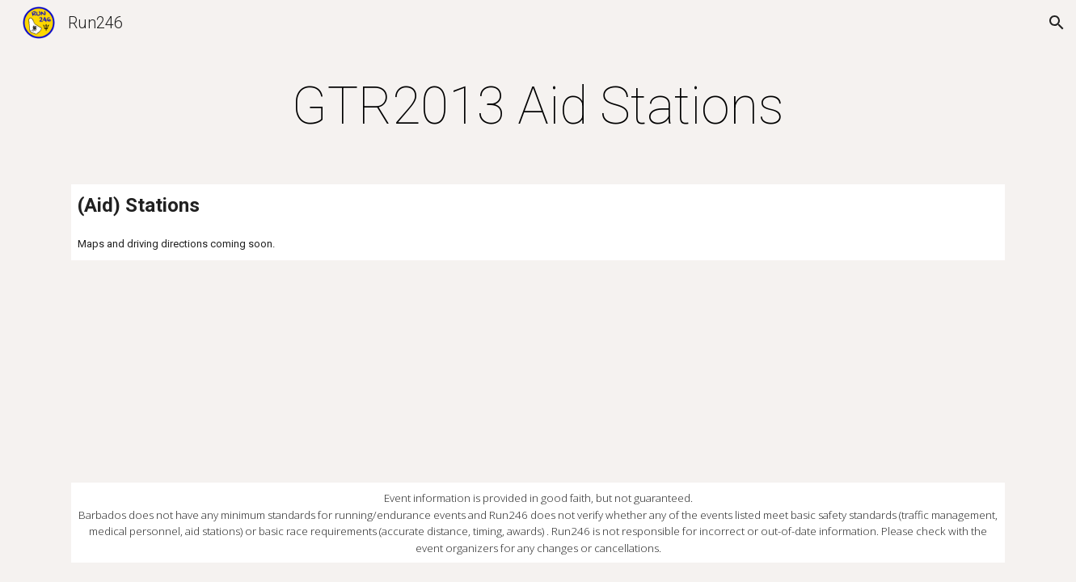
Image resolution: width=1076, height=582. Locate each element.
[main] (538, 107)
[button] (1056, 22)
